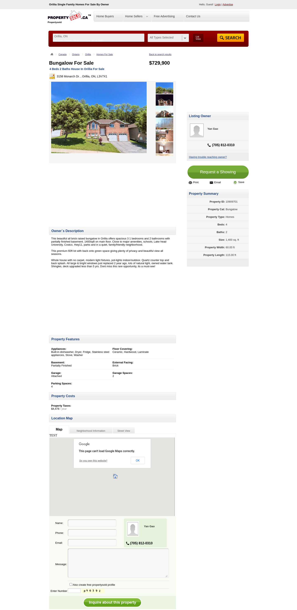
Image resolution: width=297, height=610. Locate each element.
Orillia (88, 54)
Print (194, 182)
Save (238, 182)
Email (215, 182)
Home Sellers (134, 16)
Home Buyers (105, 16)
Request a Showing (218, 172)
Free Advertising (164, 16)
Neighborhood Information (91, 430)
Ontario (76, 54)
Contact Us (193, 16)
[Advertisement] (83, 192)
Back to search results (160, 54)
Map (59, 429)
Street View (123, 430)
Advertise (228, 4)
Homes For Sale (105, 54)
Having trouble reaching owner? (208, 157)
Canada (63, 54)
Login (218, 4)
